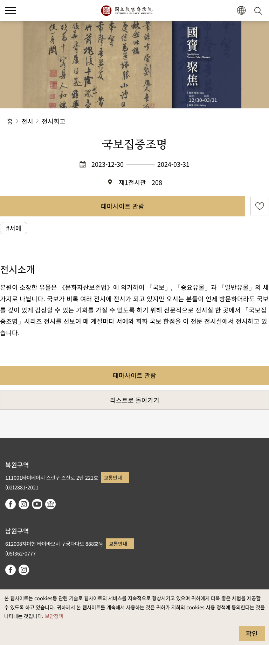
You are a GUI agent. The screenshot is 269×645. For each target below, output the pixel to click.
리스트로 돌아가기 (134, 399)
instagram (24, 504)
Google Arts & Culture (50, 504)
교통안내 (113, 477)
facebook (10, 504)
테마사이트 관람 (122, 205)
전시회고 (53, 121)
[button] (10, 10)
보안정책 (54, 615)
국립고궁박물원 (126, 10)
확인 (252, 633)
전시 (27, 121)
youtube (37, 504)
